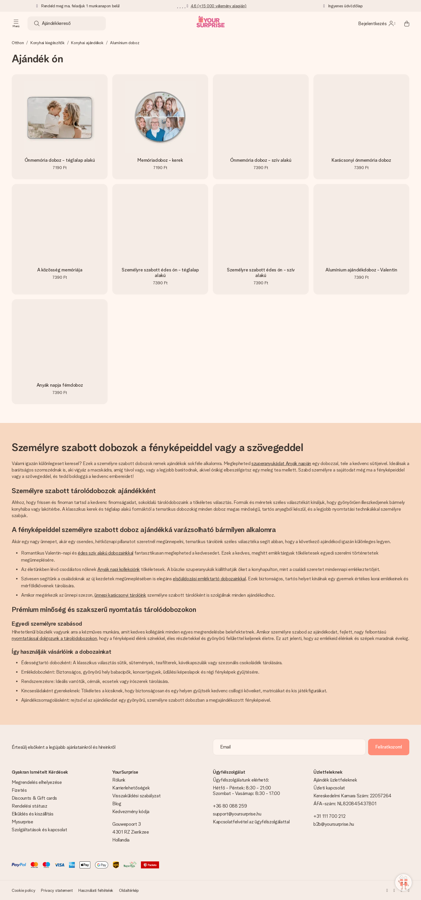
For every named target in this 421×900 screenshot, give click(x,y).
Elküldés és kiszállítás (33, 814)
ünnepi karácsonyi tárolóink (120, 595)
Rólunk (118, 780)
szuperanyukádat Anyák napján (281, 463)
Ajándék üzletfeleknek (335, 780)
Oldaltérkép (129, 890)
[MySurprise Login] (376, 23)
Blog (116, 803)
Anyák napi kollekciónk (118, 569)
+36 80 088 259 (230, 806)
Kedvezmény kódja (130, 811)
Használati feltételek (95, 890)
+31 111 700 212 (329, 816)
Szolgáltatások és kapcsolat (39, 829)
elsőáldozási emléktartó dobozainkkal (209, 578)
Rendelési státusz (29, 806)
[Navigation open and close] (16, 23)
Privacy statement (57, 890)
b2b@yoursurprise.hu (333, 824)
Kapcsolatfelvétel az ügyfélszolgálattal (251, 822)
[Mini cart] (403, 23)
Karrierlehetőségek (131, 788)
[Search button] (37, 23)
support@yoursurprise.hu (237, 814)
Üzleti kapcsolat (329, 788)
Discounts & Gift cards (34, 798)
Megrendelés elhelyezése (37, 782)
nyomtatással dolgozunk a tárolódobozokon (54, 638)
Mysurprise (22, 822)
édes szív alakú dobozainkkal (105, 553)
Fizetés (19, 790)
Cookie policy (23, 890)
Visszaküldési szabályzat (136, 796)
